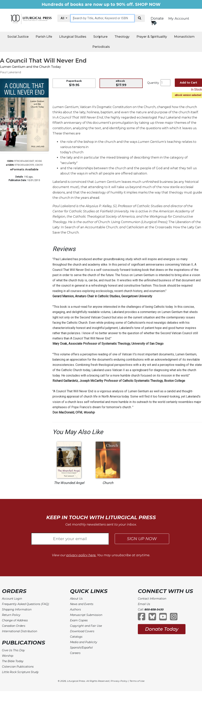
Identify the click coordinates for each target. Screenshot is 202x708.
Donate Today (161, 629)
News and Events (81, 604)
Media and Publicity (83, 642)
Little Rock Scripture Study (20, 672)
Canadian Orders (13, 626)
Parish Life (44, 36)
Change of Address (15, 620)
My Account (178, 18)
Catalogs (76, 636)
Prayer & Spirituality (151, 36)
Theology (122, 36)
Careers (75, 653)
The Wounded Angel (69, 483)
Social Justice (18, 36)
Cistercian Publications (18, 666)
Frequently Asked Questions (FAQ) (25, 604)
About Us (76, 598)
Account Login (12, 598)
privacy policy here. (81, 555)
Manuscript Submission (86, 615)
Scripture (100, 36)
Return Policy (11, 615)
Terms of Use (136, 680)
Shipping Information (16, 609)
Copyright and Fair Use (86, 626)
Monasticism (184, 36)
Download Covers (82, 631)
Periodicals (101, 47)
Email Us (144, 604)
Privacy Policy (119, 680)
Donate (157, 18)
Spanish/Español (81, 647)
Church (107, 483)
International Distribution (19, 631)
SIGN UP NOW (142, 538)
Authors (75, 609)
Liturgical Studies (72, 36)
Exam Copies (79, 620)
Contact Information (152, 598)
